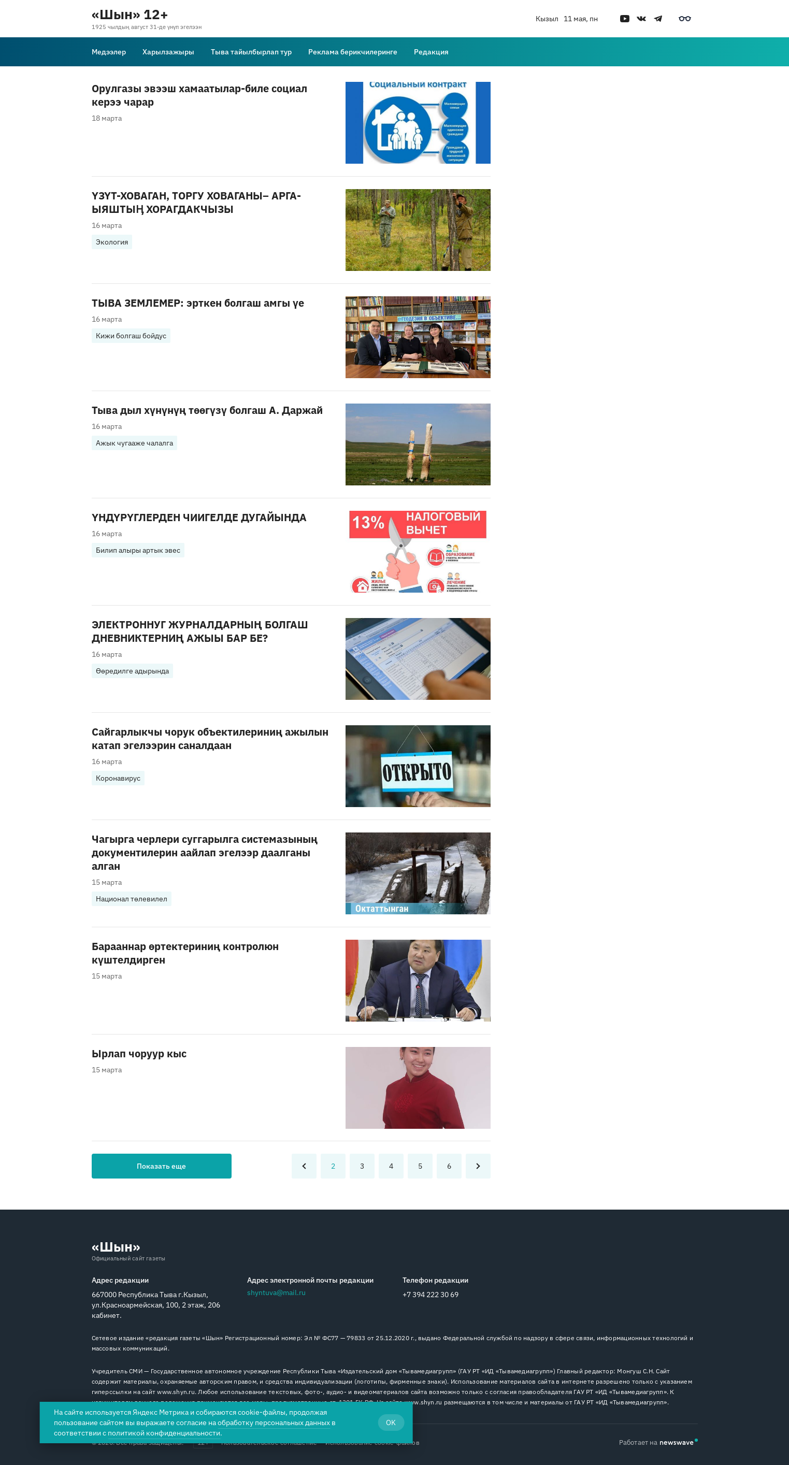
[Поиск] (691, 52)
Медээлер (109, 51)
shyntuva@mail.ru (276, 1292)
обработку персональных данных (274, 1422)
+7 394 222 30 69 (430, 1294)
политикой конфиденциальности (164, 1433)
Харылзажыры (168, 51)
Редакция (431, 51)
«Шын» (116, 1246)
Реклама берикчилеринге (352, 51)
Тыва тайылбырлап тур (251, 51)
